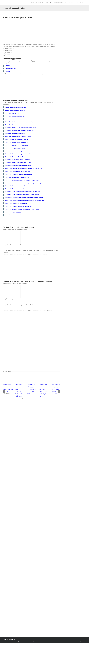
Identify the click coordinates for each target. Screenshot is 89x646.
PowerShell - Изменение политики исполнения (18, 136)
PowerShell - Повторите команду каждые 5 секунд (18, 162)
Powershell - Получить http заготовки (15, 148)
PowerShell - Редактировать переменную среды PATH (20, 130)
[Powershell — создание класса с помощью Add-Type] (19, 378)
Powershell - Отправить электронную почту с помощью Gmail (21, 180)
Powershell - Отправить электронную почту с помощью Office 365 (23, 183)
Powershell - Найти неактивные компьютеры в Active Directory (22, 194)
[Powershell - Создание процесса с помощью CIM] (31, 378)
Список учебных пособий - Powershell (15, 107)
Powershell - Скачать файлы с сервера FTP (16, 142)
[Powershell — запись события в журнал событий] (56, 378)
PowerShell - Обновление (12, 113)
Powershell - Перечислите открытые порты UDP (18, 154)
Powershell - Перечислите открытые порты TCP (18, 151)
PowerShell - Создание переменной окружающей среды (20, 127)
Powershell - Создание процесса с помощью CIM (31, 390)
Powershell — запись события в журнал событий (56, 390)
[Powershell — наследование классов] (7, 378)
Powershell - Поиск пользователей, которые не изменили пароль (23, 188)
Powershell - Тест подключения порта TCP (16, 139)
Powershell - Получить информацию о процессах (18, 174)
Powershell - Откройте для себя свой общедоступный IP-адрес (22, 209)
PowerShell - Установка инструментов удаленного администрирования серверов (27, 124)
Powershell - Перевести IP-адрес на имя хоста (17, 159)
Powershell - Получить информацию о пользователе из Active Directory (24, 200)
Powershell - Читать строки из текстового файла (18, 165)
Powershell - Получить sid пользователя (16, 203)
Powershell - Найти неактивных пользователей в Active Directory (22, 191)
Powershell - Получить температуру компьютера (18, 206)
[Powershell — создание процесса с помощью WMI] (43, 378)
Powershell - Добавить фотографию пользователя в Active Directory (23, 168)
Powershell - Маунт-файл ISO (13, 212)
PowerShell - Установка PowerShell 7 (15, 133)
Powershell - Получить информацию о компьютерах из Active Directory (24, 197)
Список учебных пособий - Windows (15, 110)
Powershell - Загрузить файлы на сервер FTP (17, 145)
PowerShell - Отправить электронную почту (17, 177)
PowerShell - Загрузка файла (13, 119)
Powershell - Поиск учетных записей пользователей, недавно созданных (25, 186)
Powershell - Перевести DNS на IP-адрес (16, 156)
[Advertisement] (31, 31)
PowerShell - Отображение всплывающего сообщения (20, 122)
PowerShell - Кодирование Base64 (14, 116)
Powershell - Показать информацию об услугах (18, 171)
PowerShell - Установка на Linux (14, 215)
